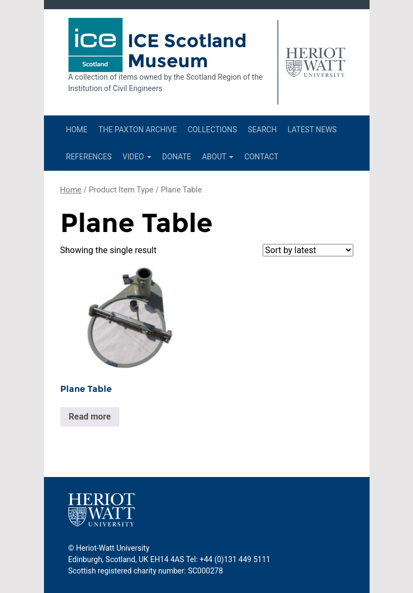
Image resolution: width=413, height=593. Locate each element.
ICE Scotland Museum (187, 50)
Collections (212, 129)
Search (261, 129)
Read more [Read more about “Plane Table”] (90, 416)
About (217, 156)
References (89, 156)
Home (77, 129)
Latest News (312, 129)
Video (137, 156)
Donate (177, 156)
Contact (261, 156)
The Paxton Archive (137, 129)
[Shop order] (308, 250)
